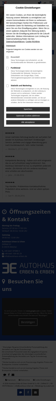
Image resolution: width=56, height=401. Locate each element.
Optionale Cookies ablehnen (28, 116)
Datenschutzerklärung (15, 42)
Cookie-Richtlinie (33, 42)
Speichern (28, 109)
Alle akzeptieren (28, 122)
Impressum (10, 46)
